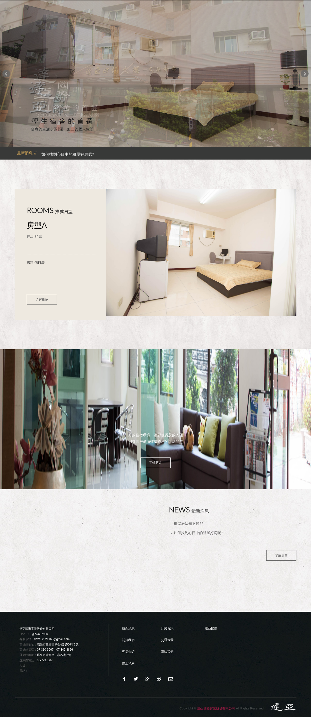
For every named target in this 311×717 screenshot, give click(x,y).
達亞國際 (211, 628)
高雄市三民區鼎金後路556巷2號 (57, 644)
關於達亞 (161, 20)
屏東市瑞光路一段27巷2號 (54, 655)
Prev (6, 74)
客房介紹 (128, 652)
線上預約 (128, 663)
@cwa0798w (40, 634)
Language (249, 7)
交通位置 (251, 20)
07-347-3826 (64, 649)
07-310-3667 (45, 649)
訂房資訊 (167, 628)
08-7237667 (44, 660)
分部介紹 (191, 20)
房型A (37, 225)
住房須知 (221, 20)
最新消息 (130, 20)
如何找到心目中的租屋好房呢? (67, 155)
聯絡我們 (281, 20)
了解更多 (41, 299)
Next (305, 74)
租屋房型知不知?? (57, 150)
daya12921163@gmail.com (51, 639)
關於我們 (128, 640)
